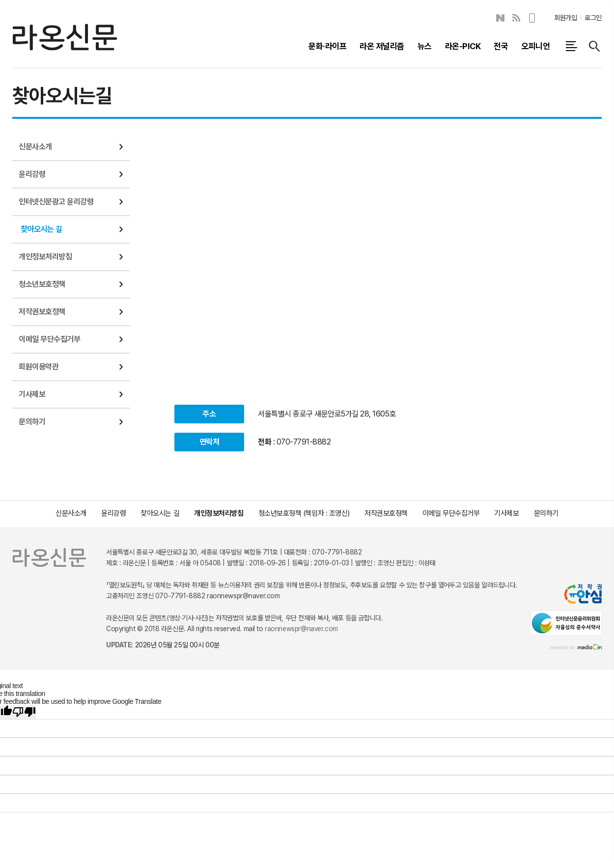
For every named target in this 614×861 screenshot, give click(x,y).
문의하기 (32, 421)
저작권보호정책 (42, 311)
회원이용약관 (38, 366)
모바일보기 (532, 18)
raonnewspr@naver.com (301, 629)
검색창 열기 (594, 46)
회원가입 (565, 18)
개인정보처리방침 (45, 256)
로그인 (593, 18)
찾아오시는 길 (41, 229)
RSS (516, 18)
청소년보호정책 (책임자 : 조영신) (304, 513)
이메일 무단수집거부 (49, 339)
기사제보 (32, 394)
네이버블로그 (500, 18)
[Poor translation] (24, 712)
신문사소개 (35, 146)
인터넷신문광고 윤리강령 (56, 201)
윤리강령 (32, 174)
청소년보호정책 (42, 284)
